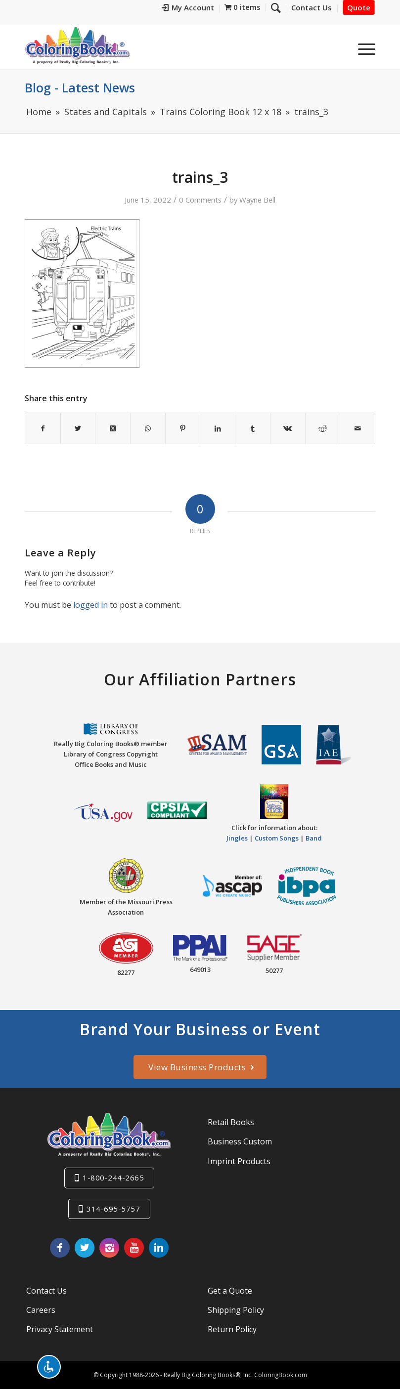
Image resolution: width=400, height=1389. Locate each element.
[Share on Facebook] (42, 428)
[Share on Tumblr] (252, 428)
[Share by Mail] (357, 428)
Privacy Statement (59, 1329)
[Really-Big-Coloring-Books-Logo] (77, 45)
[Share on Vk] (287, 428)
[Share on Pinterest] (183, 428)
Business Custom (240, 1141)
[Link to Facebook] (60, 1248)
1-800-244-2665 (113, 1177)
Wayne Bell (257, 200)
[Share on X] (78, 428)
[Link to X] (84, 1248)
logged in (90, 604)
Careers (40, 1310)
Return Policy (232, 1329)
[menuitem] (188, 9)
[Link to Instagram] (109, 1248)
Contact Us (46, 1290)
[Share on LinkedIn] (217, 428)
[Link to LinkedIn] (159, 1248)
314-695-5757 (113, 1209)
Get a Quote (230, 1290)
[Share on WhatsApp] (148, 428)
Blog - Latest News (80, 87)
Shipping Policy (236, 1310)
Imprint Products (239, 1161)
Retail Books (231, 1122)
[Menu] (361, 49)
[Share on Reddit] (323, 428)
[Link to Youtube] (134, 1248)
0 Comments (200, 200)
